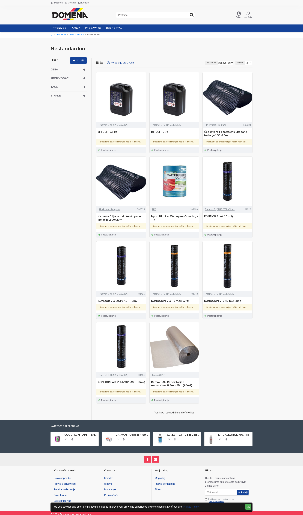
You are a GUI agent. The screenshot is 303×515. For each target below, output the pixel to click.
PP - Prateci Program (215, 125)
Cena (54, 69)
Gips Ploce (61, 34)
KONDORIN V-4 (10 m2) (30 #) (223, 300)
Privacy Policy (191, 506)
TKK (154, 209)
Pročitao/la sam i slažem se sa (219, 500)
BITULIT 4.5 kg (107, 131)
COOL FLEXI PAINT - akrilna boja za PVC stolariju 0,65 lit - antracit (80, 434)
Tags (54, 86)
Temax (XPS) (158, 375)
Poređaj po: (206, 63)
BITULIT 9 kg (159, 131)
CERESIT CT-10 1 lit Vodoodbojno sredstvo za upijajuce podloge (183, 434)
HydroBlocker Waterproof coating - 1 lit (174, 218)
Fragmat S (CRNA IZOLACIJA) (113, 125)
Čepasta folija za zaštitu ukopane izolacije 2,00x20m (119, 218)
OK (248, 507)
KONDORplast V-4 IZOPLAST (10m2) (121, 382)
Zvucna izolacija (76, 34)
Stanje (55, 95)
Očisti (80, 60)
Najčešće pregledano (64, 426)
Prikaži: (241, 63)
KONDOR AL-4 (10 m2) (218, 216)
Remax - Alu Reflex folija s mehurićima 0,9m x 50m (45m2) (171, 384)
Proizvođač (59, 78)
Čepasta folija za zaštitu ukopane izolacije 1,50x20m (225, 133)
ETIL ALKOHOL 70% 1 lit (233, 434)
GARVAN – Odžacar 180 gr (132, 434)
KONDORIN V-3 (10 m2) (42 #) (170, 300)
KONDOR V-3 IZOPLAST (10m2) (118, 300)
